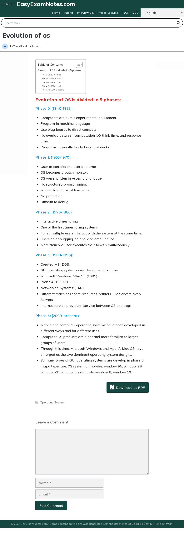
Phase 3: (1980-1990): (52, 86)
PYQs (125, 12)
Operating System (52, 402)
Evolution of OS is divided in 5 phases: (59, 70)
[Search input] (90, 23)
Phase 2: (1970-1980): (52, 82)
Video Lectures (108, 12)
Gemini (148, 523)
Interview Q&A (86, 12)
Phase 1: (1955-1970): (52, 78)
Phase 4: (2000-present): (53, 90)
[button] (7, 4)
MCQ (135, 12)
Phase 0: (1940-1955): (52, 75)
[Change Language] (162, 12)
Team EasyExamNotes (26, 46)
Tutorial (68, 12)
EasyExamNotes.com (46, 4)
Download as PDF (127, 387)
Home (56, 12)
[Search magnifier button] (178, 23)
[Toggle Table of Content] (77, 64)
